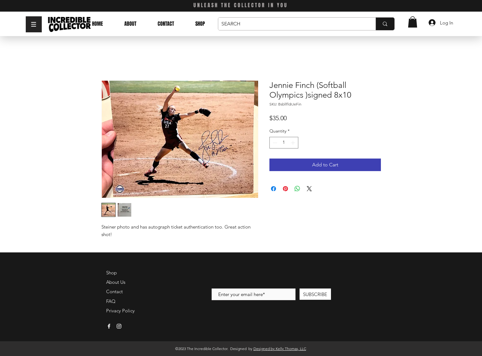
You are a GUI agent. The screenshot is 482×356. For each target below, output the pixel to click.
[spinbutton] (284, 142)
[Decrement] (274, 142)
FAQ (111, 301)
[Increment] (293, 142)
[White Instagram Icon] (119, 326)
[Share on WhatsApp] (297, 188)
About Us (115, 282)
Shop (111, 273)
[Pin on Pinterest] (285, 188)
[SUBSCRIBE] (315, 294)
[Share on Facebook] (273, 188)
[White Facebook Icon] (109, 326)
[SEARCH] (292, 24)
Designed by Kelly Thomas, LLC (279, 348)
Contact (114, 291)
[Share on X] (309, 188)
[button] (34, 24)
